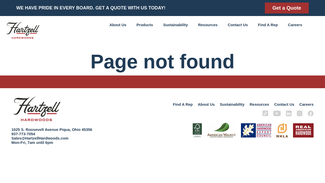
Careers (295, 25)
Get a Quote (286, 8)
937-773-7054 (23, 134)
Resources (208, 25)
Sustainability (175, 25)
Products (145, 25)
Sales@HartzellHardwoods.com (40, 138)
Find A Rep (268, 25)
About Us (117, 25)
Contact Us (238, 25)
